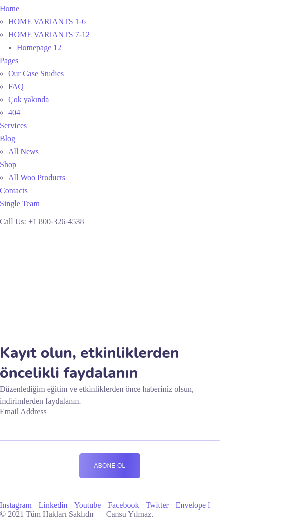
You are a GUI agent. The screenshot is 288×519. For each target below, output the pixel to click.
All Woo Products (37, 177)
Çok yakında (28, 99)
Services (13, 125)
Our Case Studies (36, 73)
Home (10, 8)
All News (23, 151)
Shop (8, 164)
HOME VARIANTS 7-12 (49, 34)
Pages (9, 60)
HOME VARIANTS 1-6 (47, 21)
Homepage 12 (39, 47)
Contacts (14, 190)
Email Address (23, 411)
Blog (8, 138)
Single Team (20, 203)
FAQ (16, 86)
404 (14, 112)
